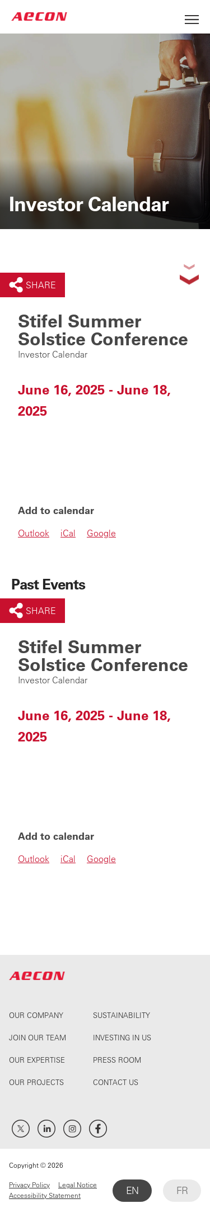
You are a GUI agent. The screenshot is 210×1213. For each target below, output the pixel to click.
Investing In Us (122, 1037)
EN (132, 1190)
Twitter (21, 1129)
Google (101, 533)
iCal (68, 533)
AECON (39, 16)
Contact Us (115, 1082)
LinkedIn (46, 1129)
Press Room (117, 1059)
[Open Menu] (192, 16)
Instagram (72, 1129)
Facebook (98, 1129)
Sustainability (121, 1015)
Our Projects (36, 1082)
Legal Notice (77, 1184)
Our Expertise (37, 1059)
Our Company (36, 1015)
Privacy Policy (29, 1184)
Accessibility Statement (45, 1195)
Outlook (33, 533)
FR (182, 1190)
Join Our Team (37, 1037)
